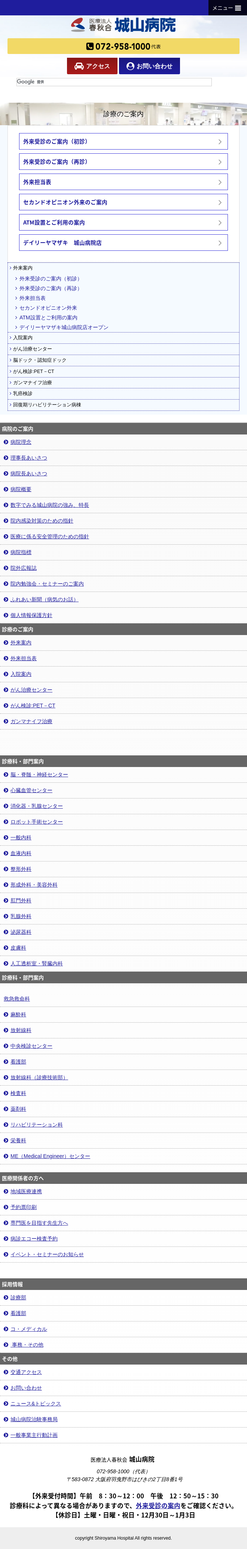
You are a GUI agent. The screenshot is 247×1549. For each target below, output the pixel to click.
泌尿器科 (17, 932)
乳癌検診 (21, 393)
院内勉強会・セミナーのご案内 (44, 584)
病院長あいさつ (25, 473)
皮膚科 (15, 948)
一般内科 (17, 837)
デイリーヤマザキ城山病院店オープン (62, 327)
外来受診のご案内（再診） (48, 288)
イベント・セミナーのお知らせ (44, 1254)
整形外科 (17, 869)
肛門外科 (17, 900)
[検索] (114, 82)
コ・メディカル (25, 1329)
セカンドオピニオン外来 (46, 308)
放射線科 (17, 1030)
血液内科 (17, 853)
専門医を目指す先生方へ (36, 1223)
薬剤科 (15, 1109)
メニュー (227, 7)
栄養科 (15, 1140)
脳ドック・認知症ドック (38, 360)
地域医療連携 (23, 1191)
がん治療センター (31, 349)
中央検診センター (28, 1046)
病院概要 (17, 489)
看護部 (15, 1062)
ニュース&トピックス (32, 1404)
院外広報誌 (20, 568)
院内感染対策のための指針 (38, 521)
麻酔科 (15, 1014)
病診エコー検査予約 (31, 1239)
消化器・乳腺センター (33, 806)
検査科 (15, 1093)
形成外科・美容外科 (31, 885)
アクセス (92, 66)
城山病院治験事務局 (31, 1419)
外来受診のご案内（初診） (48, 279)
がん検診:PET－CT (32, 371)
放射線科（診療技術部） (36, 1077)
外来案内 (21, 268)
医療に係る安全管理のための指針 (46, 536)
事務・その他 (23, 1345)
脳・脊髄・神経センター (36, 774)
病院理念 (17, 442)
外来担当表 (30, 298)
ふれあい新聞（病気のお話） (41, 599)
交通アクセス (23, 1372)
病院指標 (17, 552)
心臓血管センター (28, 790)
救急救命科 (17, 999)
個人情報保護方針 (28, 615)
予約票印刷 (20, 1207)
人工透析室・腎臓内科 (33, 963)
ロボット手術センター (33, 822)
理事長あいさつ (25, 458)
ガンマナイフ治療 (31, 382)
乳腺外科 (17, 916)
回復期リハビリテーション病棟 (45, 404)
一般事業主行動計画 (31, 1435)
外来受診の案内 (158, 1505)
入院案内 (21, 337)
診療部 (15, 1297)
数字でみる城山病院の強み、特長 (46, 505)
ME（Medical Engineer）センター (47, 1156)
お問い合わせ (149, 66)
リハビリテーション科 (33, 1125)
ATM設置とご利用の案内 (46, 318)
